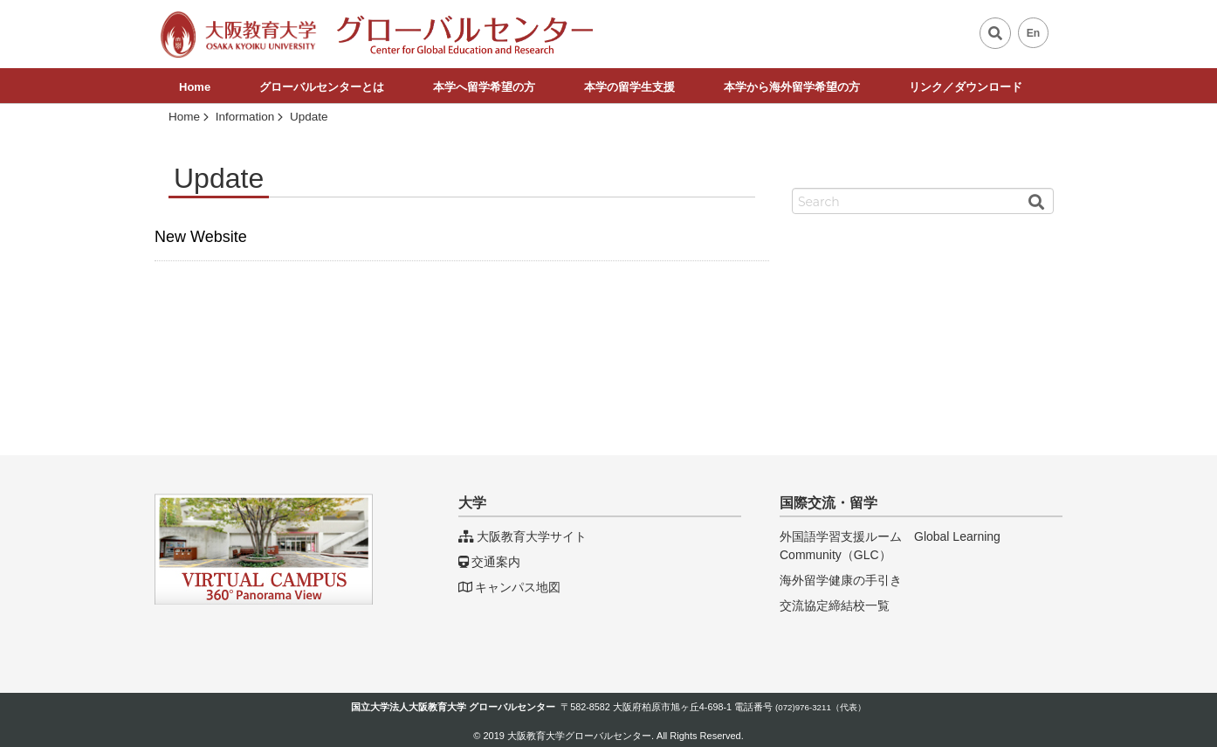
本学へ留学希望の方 (484, 86)
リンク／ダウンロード (965, 86)
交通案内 (489, 562)
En (1034, 33)
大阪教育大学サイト (522, 536)
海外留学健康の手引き (841, 580)
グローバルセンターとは (321, 86)
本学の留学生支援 (629, 86)
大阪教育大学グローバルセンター (579, 735)
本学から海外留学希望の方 (792, 86)
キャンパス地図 (509, 587)
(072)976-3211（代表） (820, 707)
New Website (201, 237)
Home (194, 86)
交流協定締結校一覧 (835, 605)
